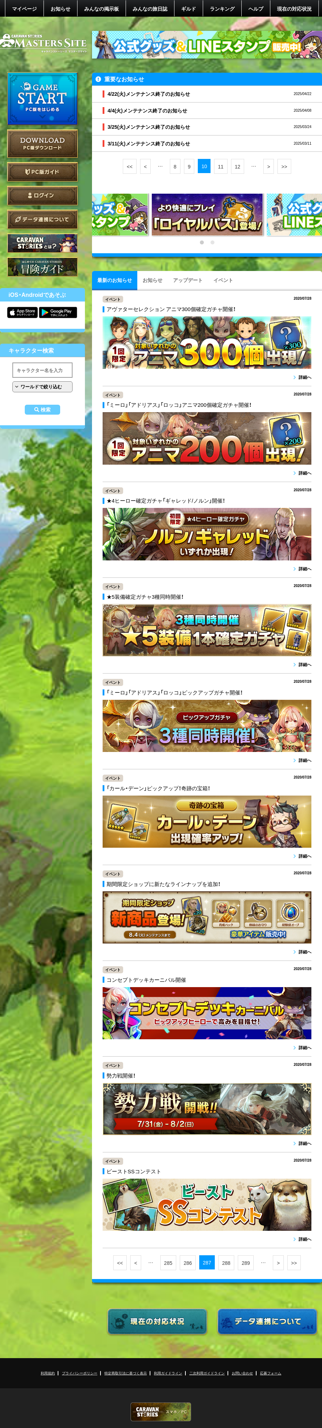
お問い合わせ (242, 1373)
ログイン (42, 195)
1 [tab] (201, 242)
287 (207, 1262)
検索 (46, 409)
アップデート (188, 279)
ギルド (188, 8)
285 (168, 1262)
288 (226, 1262)
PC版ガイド (42, 172)
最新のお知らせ (114, 279)
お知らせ (60, 8)
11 (221, 166)
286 (188, 1262)
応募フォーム (270, 1373)
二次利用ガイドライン (207, 1373)
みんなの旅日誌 (150, 8)
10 (204, 166)
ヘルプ (255, 8)
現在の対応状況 (294, 8)
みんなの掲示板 (101, 8)
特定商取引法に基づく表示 (125, 1373)
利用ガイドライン (168, 1373)
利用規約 (48, 1373)
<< (129, 166)
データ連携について (42, 219)
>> (284, 166)
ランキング (222, 8)
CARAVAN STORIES (161, 1411)
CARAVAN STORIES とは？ (42, 243)
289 (246, 1262)
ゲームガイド (42, 267)
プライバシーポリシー (79, 1373)
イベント (223, 279)
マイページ (24, 8)
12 (238, 166)
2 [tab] (212, 242)
